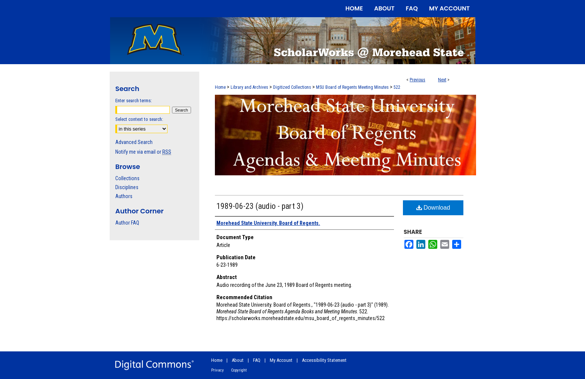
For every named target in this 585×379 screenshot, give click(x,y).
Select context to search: (139, 119)
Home (220, 87)
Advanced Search (134, 142)
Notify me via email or (143, 152)
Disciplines (126, 187)
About (238, 360)
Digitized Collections (292, 87)
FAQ (256, 360)
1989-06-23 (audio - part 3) (259, 206)
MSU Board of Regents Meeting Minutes (352, 87)
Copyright (239, 370)
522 (397, 87)
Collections (127, 178)
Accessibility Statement (324, 360)
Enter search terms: (133, 100)
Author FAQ (127, 223)
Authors (123, 196)
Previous (417, 79)
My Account (281, 360)
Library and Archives (249, 87)
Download (433, 207)
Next (442, 79)
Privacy (217, 370)
